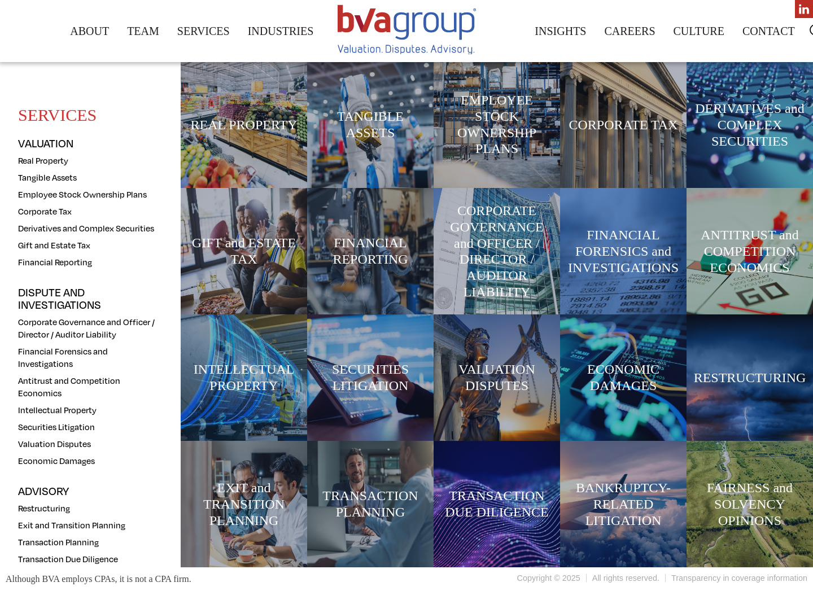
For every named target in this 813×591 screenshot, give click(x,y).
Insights (560, 31)
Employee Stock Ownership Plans (82, 194)
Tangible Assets (47, 177)
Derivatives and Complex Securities (86, 228)
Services (203, 31)
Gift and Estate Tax (54, 245)
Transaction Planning (58, 542)
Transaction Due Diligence (68, 559)
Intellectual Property (57, 410)
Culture (699, 31)
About (89, 31)
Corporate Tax (45, 211)
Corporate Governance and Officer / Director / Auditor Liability (86, 328)
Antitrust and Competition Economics (69, 386)
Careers (629, 31)
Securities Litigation (56, 427)
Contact (768, 31)
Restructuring (44, 508)
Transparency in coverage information (739, 578)
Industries (281, 31)
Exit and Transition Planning (71, 525)
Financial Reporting (55, 262)
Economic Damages (56, 461)
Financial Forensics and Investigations (63, 357)
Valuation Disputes (54, 444)
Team (143, 31)
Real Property (43, 160)
